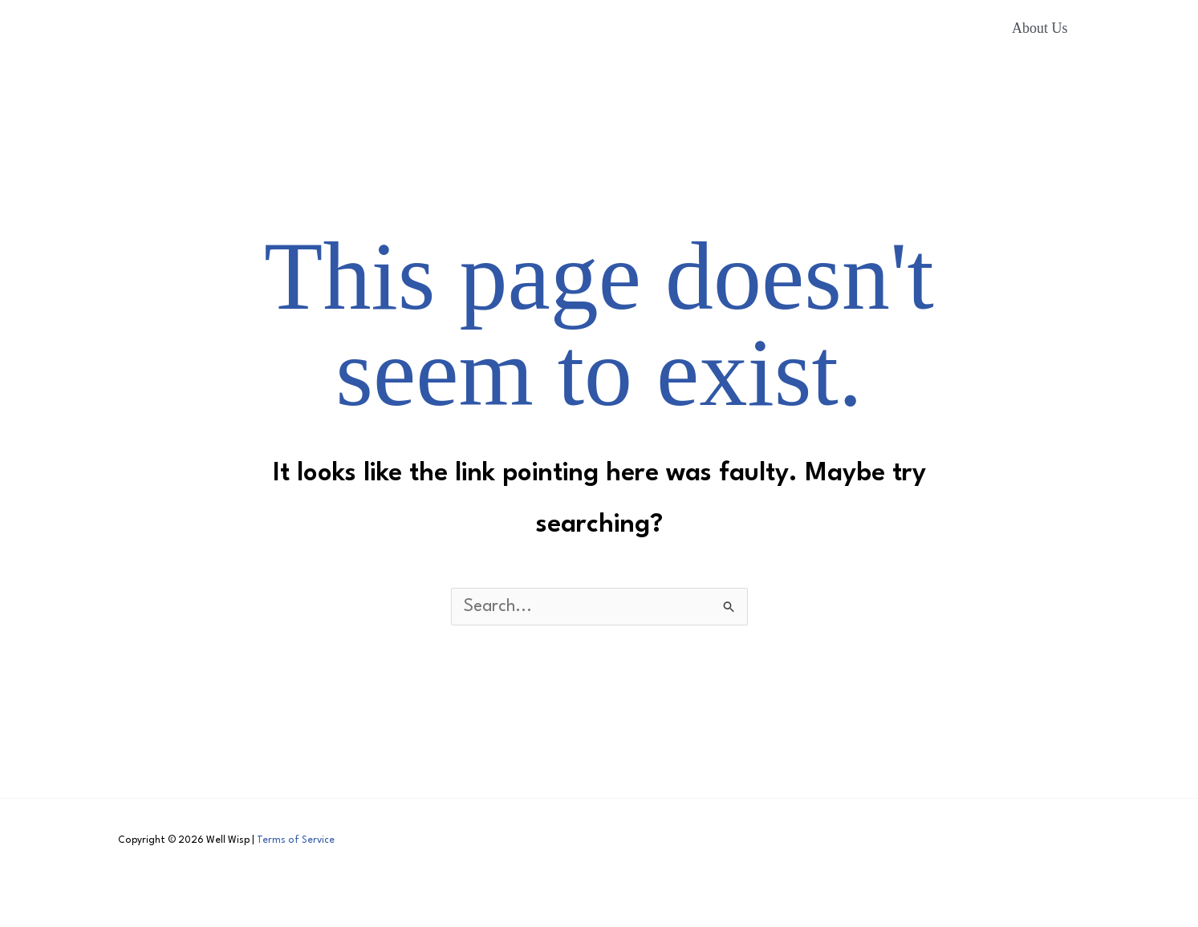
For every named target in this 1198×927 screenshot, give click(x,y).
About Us (1040, 28)
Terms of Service (296, 840)
